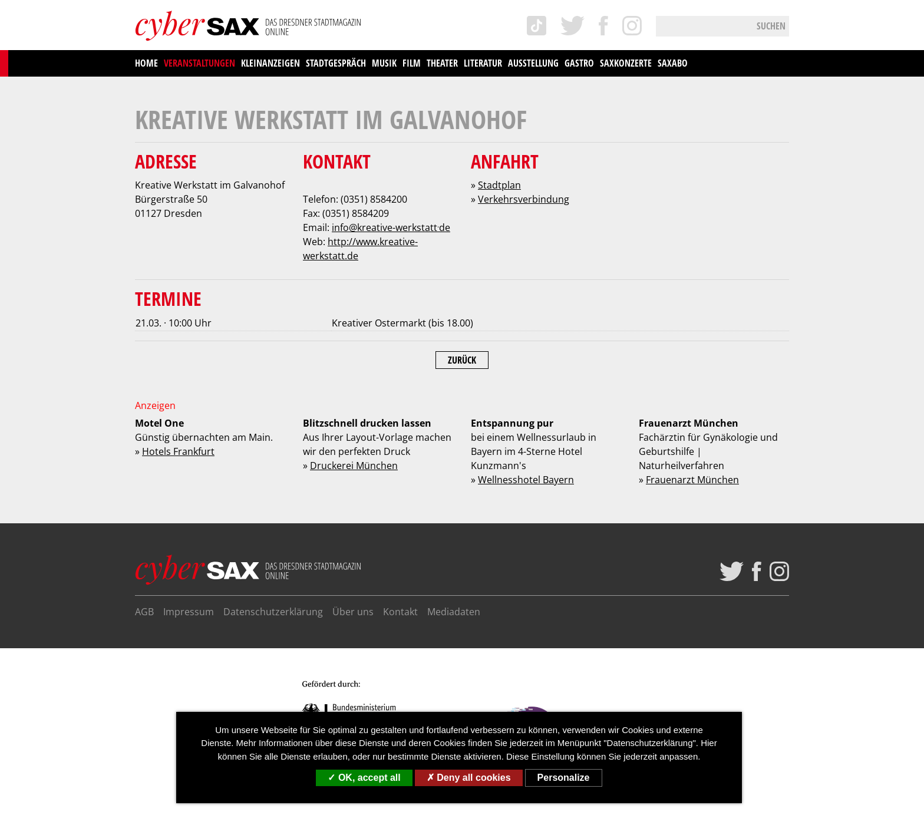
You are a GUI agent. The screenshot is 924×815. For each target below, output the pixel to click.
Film (411, 63)
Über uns (353, 611)
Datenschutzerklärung (273, 611)
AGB (144, 611)
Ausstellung (533, 63)
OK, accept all (364, 778)
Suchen (771, 25)
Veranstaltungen (199, 63)
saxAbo (673, 63)
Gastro (579, 63)
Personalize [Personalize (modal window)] (563, 778)
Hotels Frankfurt (178, 451)
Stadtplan (499, 185)
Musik (384, 63)
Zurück (462, 360)
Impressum (188, 611)
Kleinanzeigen (270, 63)
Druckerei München (354, 465)
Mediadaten (453, 611)
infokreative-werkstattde (391, 227)
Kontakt (400, 611)
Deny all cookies (469, 778)
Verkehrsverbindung (523, 199)
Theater (442, 63)
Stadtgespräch (336, 63)
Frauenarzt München (692, 479)
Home (146, 63)
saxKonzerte (626, 63)
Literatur (483, 63)
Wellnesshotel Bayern (526, 479)
